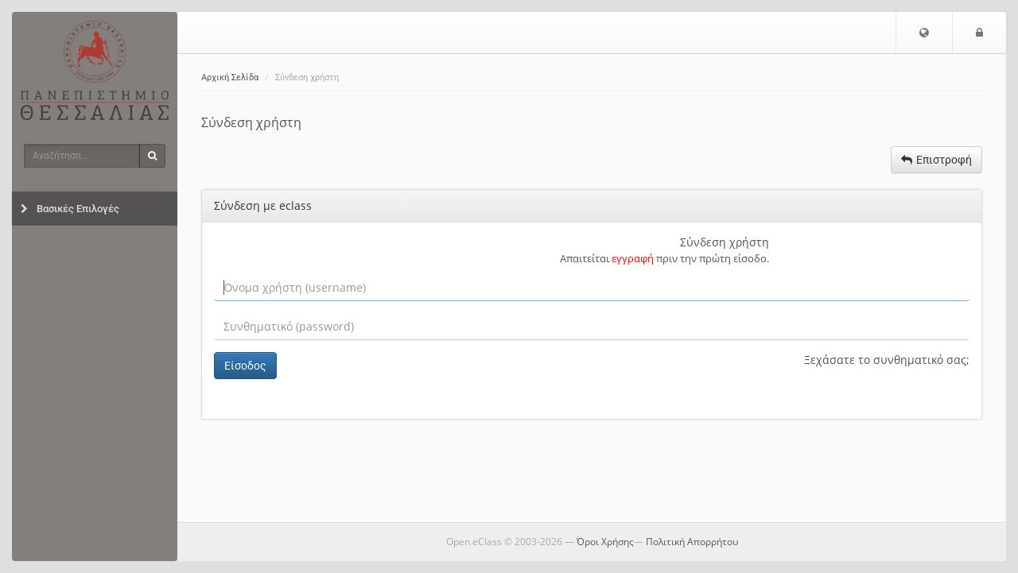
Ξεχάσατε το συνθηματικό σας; (886, 359)
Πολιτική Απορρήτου (692, 541)
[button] (924, 32)
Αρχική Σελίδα (229, 77)
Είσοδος (245, 365)
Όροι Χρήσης (605, 541)
